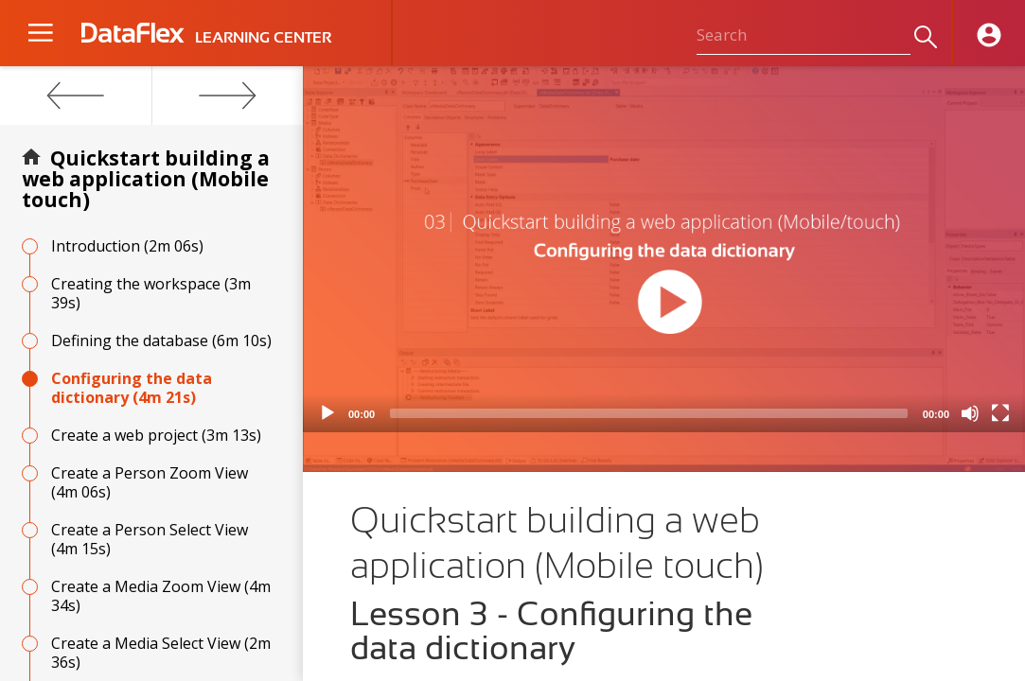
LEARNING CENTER (263, 37)
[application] (664, 249)
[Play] (327, 413)
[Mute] (970, 413)
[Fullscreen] (1000, 413)
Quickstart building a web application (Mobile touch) (146, 179)
